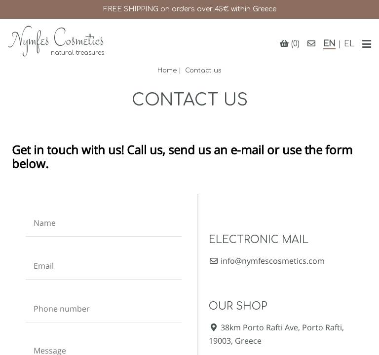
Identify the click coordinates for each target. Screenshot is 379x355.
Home (167, 70)
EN (329, 43)
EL (349, 43)
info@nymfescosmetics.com (267, 260)
